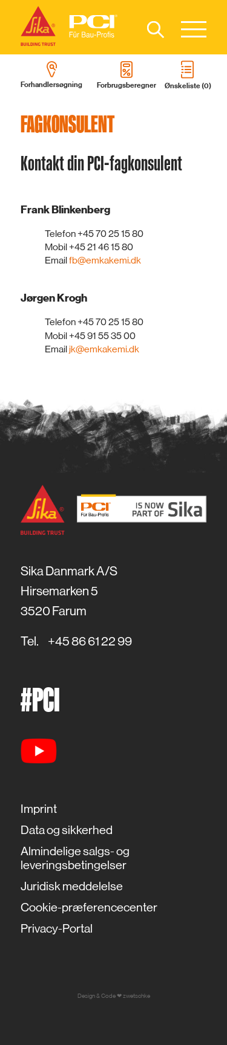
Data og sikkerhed (67, 830)
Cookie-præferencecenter (89, 907)
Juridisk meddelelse (72, 886)
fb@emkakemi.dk (105, 260)
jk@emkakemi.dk (104, 349)
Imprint (39, 809)
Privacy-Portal (57, 929)
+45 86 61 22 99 (90, 641)
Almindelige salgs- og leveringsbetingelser (75, 858)
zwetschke (136, 995)
